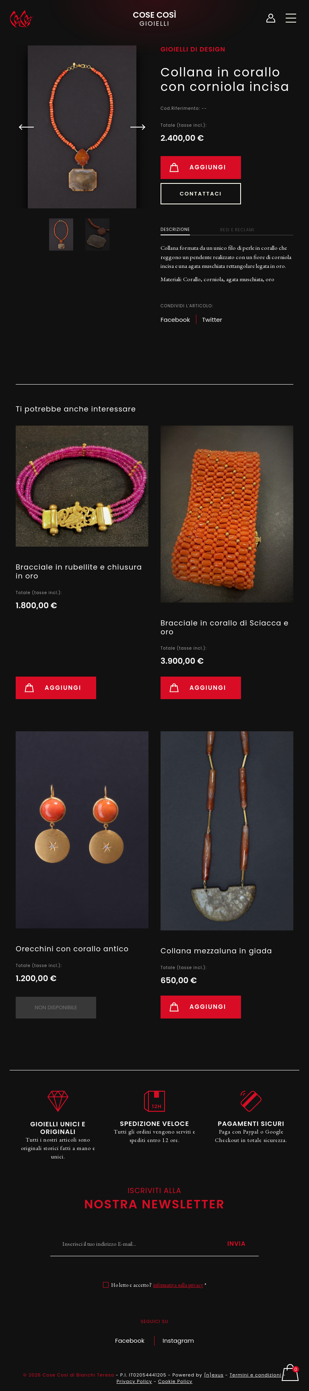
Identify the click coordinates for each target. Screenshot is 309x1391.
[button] (134, 127)
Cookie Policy (175, 1381)
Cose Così (154, 18)
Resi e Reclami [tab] (237, 230)
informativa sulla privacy (178, 1285)
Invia (236, 1243)
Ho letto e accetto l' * (158, 1285)
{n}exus (214, 1375)
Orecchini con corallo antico (72, 949)
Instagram (178, 1340)
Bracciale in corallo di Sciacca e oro (225, 627)
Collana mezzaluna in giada (216, 951)
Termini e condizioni (256, 1375)
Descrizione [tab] (175, 229)
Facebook (129, 1340)
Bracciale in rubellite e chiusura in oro (79, 571)
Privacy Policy (134, 1381)
